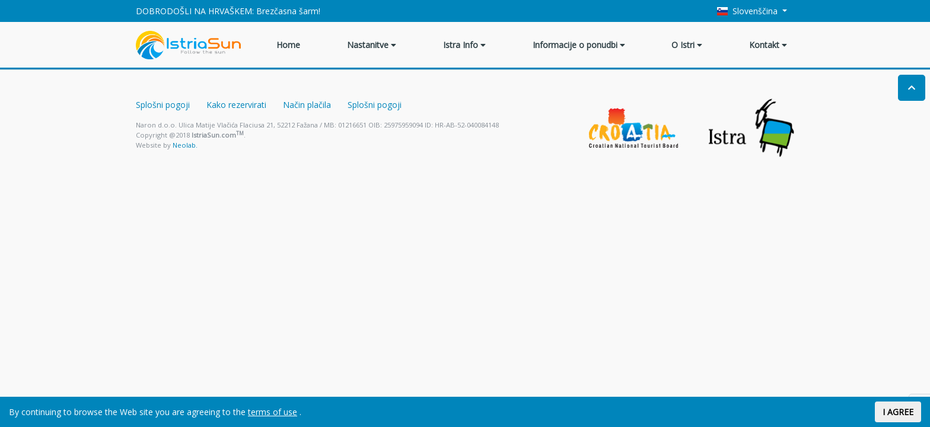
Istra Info (464, 44)
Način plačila (307, 104)
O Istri (686, 44)
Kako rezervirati (236, 104)
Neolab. (185, 145)
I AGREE (898, 412)
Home (288, 44)
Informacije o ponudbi (579, 44)
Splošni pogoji (163, 104)
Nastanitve (371, 44)
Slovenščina (749, 11)
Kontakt (768, 44)
